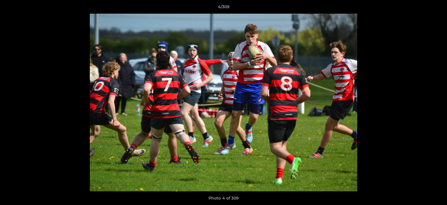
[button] (436, 8)
